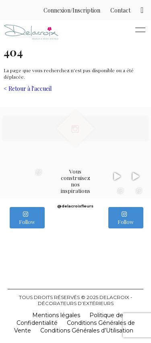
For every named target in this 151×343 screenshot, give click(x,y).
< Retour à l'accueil (28, 88)
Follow (27, 218)
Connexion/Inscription (71, 10)
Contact (120, 10)
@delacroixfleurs (75, 206)
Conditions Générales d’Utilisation (86, 330)
